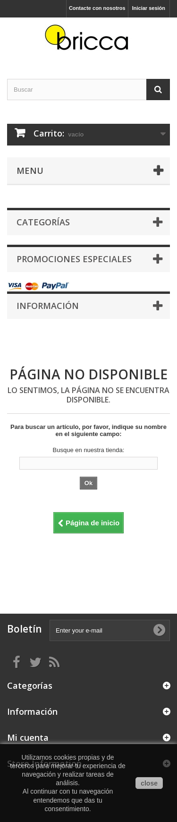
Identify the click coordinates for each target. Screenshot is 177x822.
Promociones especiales (74, 259)
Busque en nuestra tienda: (89, 450)
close (149, 783)
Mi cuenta (28, 737)
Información (48, 305)
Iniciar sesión (148, 8)
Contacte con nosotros (97, 8)
